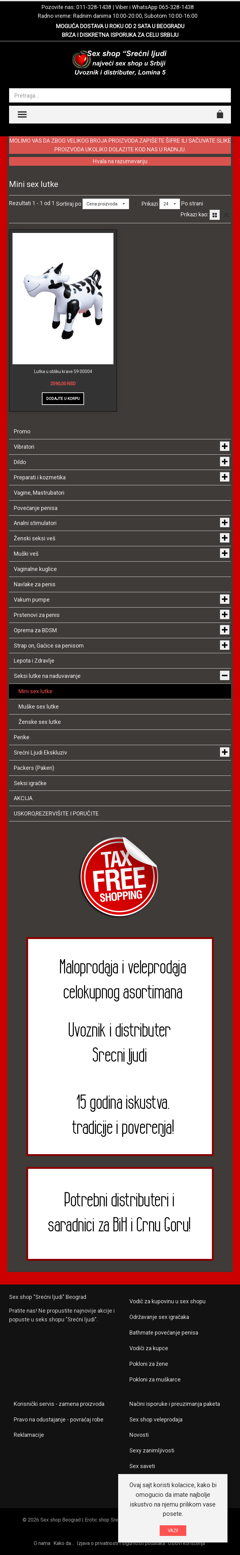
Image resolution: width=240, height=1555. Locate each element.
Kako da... (63, 1543)
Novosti (139, 1434)
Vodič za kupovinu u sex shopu (167, 1301)
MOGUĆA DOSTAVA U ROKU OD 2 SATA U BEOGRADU (120, 26)
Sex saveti (142, 1466)
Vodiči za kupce (148, 1348)
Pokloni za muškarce (155, 1379)
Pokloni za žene (148, 1364)
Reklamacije (29, 1434)
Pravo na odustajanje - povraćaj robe (58, 1419)
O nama (42, 1543)
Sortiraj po (68, 203)
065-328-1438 (176, 7)
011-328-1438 (93, 7)
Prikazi (150, 203)
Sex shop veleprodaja (155, 1419)
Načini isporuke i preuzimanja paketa (174, 1404)
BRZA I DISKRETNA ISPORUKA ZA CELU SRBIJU (120, 35)
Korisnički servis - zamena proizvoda (59, 1404)
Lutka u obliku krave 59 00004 (63, 371)
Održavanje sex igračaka (159, 1317)
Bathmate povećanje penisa (163, 1332)
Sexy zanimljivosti (151, 1450)
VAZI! (173, 1530)
